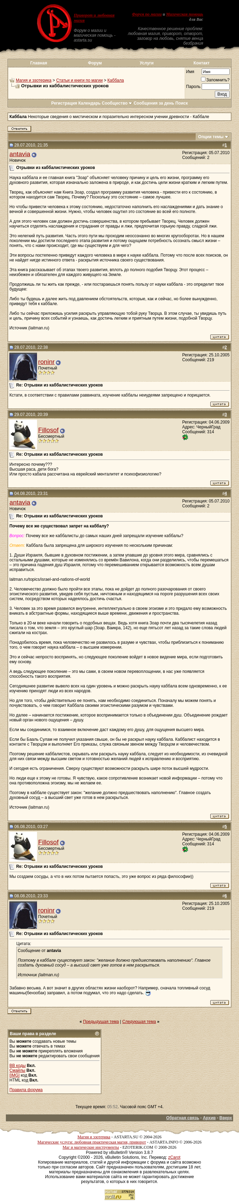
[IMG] (14, 1075)
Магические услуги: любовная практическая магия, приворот (91, 1142)
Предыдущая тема (101, 1021)
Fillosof (48, 430)
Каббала (116, 80)
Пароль (193, 86)
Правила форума (26, 1089)
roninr (46, 361)
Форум (95, 63)
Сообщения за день (154, 103)
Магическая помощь (184, 14)
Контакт (202, 63)
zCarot (174, 1157)
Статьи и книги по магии (79, 80)
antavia (19, 154)
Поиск (181, 103)
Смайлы (17, 1070)
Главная (38, 63)
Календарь (89, 103)
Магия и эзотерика (34, 80)
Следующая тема (139, 1021)
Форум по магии (147, 14)
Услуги (147, 63)
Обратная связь (182, 1117)
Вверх (225, 1117)
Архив (209, 1117)
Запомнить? (215, 80)
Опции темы (211, 136)
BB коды (17, 1065)
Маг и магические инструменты (91, 1147)
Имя (190, 71)
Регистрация (64, 103)
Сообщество (117, 103)
